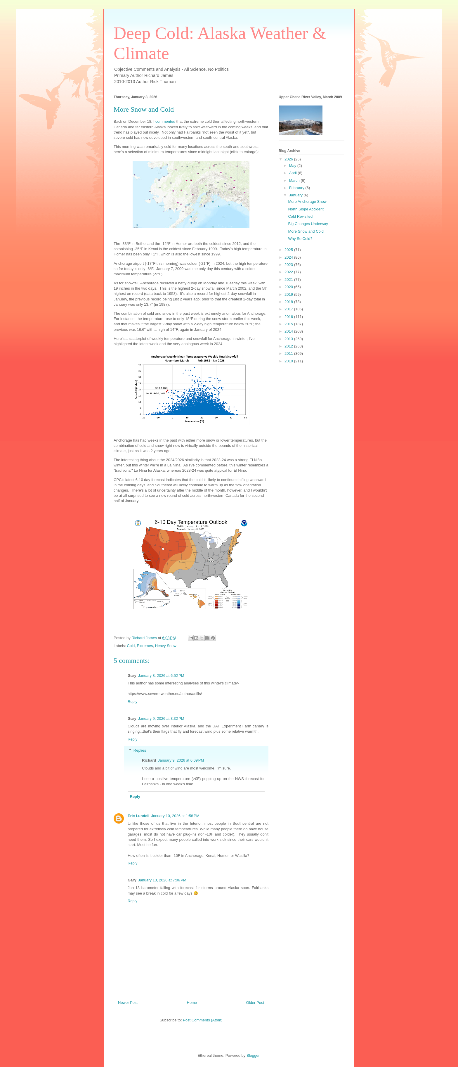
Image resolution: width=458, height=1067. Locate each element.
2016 (289, 316)
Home (192, 1002)
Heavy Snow (165, 646)
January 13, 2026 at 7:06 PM (162, 880)
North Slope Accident (305, 209)
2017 (289, 309)
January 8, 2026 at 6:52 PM (161, 675)
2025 (289, 250)
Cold (131, 646)
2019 (289, 294)
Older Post (255, 1002)
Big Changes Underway (308, 224)
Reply (132, 701)
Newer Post (128, 1002)
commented (165, 121)
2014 (289, 331)
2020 (289, 287)
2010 (289, 361)
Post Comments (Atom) (202, 1020)
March (295, 180)
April (293, 173)
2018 (289, 302)
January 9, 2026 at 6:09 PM (181, 760)
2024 (289, 257)
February (297, 188)
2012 (289, 346)
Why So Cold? (300, 238)
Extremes (145, 646)
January (296, 195)
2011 (289, 353)
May (293, 165)
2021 (289, 279)
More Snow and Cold (305, 231)
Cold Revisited (300, 216)
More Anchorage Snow (307, 201)
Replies (139, 750)
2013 (289, 339)
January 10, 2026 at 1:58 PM (175, 816)
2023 (289, 264)
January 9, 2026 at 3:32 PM (161, 718)
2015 (289, 324)
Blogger (253, 1055)
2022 (289, 272)
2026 (289, 159)
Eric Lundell (138, 816)
